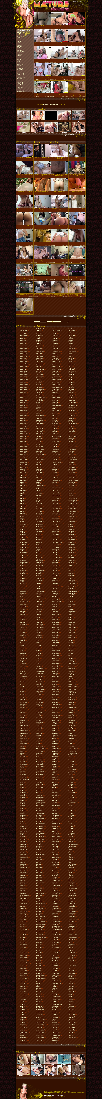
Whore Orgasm (71, 962)
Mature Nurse (55, 671)
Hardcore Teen (39, 913)
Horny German (39, 954)
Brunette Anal (23, 945)
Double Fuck (38, 568)
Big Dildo (22, 746)
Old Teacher (54, 900)
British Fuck (22, 931)
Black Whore (22, 836)
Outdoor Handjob (56, 927)
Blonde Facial (23, 859)
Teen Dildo (70, 777)
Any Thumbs (19, 58)
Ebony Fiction (20, 83)
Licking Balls (55, 580)
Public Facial (71, 345)
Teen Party (70, 808)
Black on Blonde (23, 839)
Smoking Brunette (72, 629)
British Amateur (23, 922)
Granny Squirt (39, 846)
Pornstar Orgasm (55, 1006)
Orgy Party (54, 914)
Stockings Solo (71, 699)
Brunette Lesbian (23, 973)
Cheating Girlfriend (40, 332)
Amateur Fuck (23, 382)
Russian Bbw (71, 464)
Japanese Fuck (55, 371)
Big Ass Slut (22, 715)
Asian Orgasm (23, 570)
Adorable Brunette (23, 332)
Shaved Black (71, 537)
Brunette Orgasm (23, 978)
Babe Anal (22, 603)
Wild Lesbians (71, 989)
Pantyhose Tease (55, 954)
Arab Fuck (22, 519)
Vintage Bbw (71, 909)
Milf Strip (54, 774)
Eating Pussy (38, 578)
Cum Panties (38, 475)
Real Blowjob (71, 377)
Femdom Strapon (39, 676)
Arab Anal (22, 516)
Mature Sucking (55, 707)
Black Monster (23, 810)
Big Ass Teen (22, 717)
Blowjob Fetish (23, 896)
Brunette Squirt (23, 988)
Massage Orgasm (56, 596)
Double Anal (38, 563)
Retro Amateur (71, 425)
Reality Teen (71, 392)
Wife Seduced (71, 975)
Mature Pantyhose (56, 679)
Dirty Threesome (39, 555)
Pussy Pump (71, 369)
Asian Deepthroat (23, 542)
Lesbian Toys (55, 572)
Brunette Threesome (24, 993)
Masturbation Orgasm (56, 601)
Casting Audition (23, 1029)
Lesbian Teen (55, 567)
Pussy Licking (71, 364)
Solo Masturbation (72, 647)
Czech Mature (39, 513)
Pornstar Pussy (55, 1009)
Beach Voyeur (23, 669)
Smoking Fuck (71, 632)
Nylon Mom (54, 877)
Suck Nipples (71, 714)
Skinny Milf (71, 594)
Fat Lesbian (38, 653)
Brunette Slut (22, 985)
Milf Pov (54, 763)
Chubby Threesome (40, 369)
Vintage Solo (71, 931)
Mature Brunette (55, 622)
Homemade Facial (40, 926)
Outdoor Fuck (55, 924)
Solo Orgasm (71, 650)
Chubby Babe (39, 348)
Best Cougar (22, 689)
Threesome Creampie (73, 844)
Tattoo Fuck (71, 741)
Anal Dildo (22, 482)
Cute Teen (38, 501)
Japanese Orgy (55, 395)
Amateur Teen (23, 431)
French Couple (39, 728)
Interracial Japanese (40, 1030)
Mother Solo (55, 844)
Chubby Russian (39, 363)
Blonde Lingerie (23, 872)
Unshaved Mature (72, 893)
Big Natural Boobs (24, 749)
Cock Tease (38, 405)
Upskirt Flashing (72, 895)
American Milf (23, 467)
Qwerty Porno (20, 46)
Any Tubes (19, 59)
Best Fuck (22, 691)
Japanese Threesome (56, 405)
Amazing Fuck (23, 448)
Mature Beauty (55, 611)
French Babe (38, 725)
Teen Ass (70, 758)
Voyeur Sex (70, 940)
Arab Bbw (22, 518)
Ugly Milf (70, 878)
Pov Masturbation (56, 1024)
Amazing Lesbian (23, 451)
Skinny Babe (71, 576)
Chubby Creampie (40, 351)
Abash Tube (19, 55)
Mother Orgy (55, 843)
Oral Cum (54, 905)
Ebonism (19, 79)
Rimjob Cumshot (72, 457)
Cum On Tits (38, 474)
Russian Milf (71, 483)
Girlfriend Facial (39, 798)
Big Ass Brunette (23, 702)
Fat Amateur (38, 638)
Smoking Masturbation (73, 634)
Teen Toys (70, 836)
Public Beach (71, 341)
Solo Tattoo (70, 653)
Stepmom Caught (72, 684)
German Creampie (40, 766)
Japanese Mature (55, 389)
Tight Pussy (71, 860)
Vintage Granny (71, 916)
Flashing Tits (38, 714)
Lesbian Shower (55, 549)
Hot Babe (38, 971)
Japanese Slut (55, 400)
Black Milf (22, 807)
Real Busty (70, 381)
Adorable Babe (23, 328)
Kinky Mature (55, 426)
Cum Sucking (39, 479)
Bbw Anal (22, 616)
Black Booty (22, 794)
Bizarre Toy (22, 784)
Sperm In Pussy (71, 666)
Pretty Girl (70, 333)
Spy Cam (70, 673)
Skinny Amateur (71, 572)
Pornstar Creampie (56, 999)
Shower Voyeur (71, 568)
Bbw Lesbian (22, 632)
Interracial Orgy (39, 1038)
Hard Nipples (39, 900)
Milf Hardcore (55, 751)
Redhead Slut (71, 418)
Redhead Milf (71, 413)
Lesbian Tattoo (55, 563)
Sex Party (70, 524)
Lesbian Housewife (56, 514)
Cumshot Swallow (40, 485)
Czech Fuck (38, 510)
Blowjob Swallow (23, 898)
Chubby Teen (39, 368)
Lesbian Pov (55, 541)
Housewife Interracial (40, 978)
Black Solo (22, 823)
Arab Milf (22, 523)
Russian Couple (71, 472)
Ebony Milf (38, 606)
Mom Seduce (55, 808)
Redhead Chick (71, 403)
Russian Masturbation (73, 480)
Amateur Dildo (23, 372)
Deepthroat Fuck (39, 526)
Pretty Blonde (71, 328)
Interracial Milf (39, 1033)
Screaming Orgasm (72, 506)
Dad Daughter (39, 523)
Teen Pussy (70, 813)
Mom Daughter (55, 798)
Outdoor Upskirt (55, 936)
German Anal (39, 753)
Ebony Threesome (40, 616)
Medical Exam (55, 723)
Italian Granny (55, 340)
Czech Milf (38, 514)
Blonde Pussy (22, 882)
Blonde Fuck (22, 862)
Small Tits (70, 621)
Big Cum (22, 735)
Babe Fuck (22, 607)
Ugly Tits (70, 880)
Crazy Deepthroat (39, 439)
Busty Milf (22, 1019)
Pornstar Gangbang (56, 1002)
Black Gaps (19, 75)
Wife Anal (70, 968)
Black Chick (22, 795)
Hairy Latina (38, 878)
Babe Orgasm (22, 609)
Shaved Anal (71, 529)
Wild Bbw (70, 983)
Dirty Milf (38, 549)
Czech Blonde (39, 506)
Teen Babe (70, 759)
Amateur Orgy (23, 405)
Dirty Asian (38, 537)
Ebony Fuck (38, 594)
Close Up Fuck (39, 395)
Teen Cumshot (71, 772)
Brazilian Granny (23, 916)
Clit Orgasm (38, 382)
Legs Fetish (54, 482)
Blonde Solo (22, 885)
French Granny (39, 732)
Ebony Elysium (20, 82)
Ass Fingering (23, 593)
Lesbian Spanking (56, 554)
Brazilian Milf (23, 919)
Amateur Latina (23, 392)
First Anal (38, 692)
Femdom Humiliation (40, 671)
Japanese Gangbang (56, 372)
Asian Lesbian (23, 559)
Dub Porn (19, 38)
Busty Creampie (23, 1011)
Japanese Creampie (56, 366)
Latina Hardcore (55, 459)
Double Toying (39, 572)
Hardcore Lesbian (39, 905)
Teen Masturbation (72, 802)
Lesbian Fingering (56, 508)
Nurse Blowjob (55, 862)
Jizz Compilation (55, 412)
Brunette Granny (23, 970)
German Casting (39, 763)
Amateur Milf (23, 397)
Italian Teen (54, 350)
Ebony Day (19, 81)
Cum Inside (38, 465)
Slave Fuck (70, 606)
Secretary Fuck (71, 510)
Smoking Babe (71, 622)
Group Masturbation (40, 854)
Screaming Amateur (72, 503)
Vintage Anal (71, 908)
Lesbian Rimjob (55, 545)
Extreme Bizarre (39, 624)
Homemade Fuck (39, 929)
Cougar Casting (39, 418)
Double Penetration (40, 570)
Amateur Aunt (23, 343)
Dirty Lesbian (39, 547)
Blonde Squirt (23, 887)
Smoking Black (71, 624)
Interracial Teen (55, 328)
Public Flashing (71, 348)
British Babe (22, 926)
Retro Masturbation (72, 436)
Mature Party (55, 681)
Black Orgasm (23, 812)
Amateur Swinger (23, 428)
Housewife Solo (39, 981)
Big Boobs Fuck (23, 720)
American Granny (23, 462)
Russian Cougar (71, 470)
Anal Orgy (22, 493)
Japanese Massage (56, 385)
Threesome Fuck (72, 846)
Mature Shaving (55, 694)
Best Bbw (22, 686)
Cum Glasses (39, 464)
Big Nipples (22, 751)
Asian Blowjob (23, 534)
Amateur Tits (22, 434)
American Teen (23, 472)
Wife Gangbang (71, 973)
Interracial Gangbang (40, 1029)
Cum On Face (39, 469)
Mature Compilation (56, 627)
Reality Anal (71, 390)
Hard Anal (38, 896)
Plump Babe (54, 976)
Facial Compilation (40, 629)
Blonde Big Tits (23, 846)
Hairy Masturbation (40, 882)
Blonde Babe (22, 843)
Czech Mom (38, 516)
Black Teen (22, 829)
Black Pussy (22, 818)
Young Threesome (72, 1037)
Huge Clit (38, 986)
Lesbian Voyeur (55, 573)
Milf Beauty (54, 730)
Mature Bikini (55, 617)
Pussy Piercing (71, 368)
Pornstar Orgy (55, 1007)
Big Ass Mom (23, 714)
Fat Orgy (38, 660)
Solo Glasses (71, 645)
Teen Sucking (71, 828)
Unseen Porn (19, 50)
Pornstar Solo (55, 1012)
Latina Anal (54, 446)
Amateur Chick (23, 358)
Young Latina (71, 1025)
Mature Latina (55, 661)
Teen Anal (70, 756)
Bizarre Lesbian (23, 777)
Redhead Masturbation (73, 412)
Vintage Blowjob (72, 911)
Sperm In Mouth (72, 665)
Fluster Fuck (19, 40)
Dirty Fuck (38, 544)
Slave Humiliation (72, 607)
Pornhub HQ (19, 42)
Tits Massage (71, 867)
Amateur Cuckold (23, 366)
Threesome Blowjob (72, 843)
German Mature (39, 777)
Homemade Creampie (40, 924)
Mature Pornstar (55, 683)
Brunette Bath (23, 949)
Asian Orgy (22, 572)
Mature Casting (55, 624)
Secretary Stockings (72, 511)
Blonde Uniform (23, 891)
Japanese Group (55, 374)
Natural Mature (55, 851)
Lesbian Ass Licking (56, 488)
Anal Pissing (22, 500)
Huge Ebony (38, 993)
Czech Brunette (39, 508)
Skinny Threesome (72, 603)
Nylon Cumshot (55, 869)
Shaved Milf (71, 552)
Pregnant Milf (55, 1040)
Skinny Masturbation (72, 591)
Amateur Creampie (24, 364)
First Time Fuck (39, 702)
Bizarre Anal (22, 772)
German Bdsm (39, 756)
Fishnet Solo (38, 709)
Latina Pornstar (55, 470)
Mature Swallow (55, 709)
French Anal (38, 723)
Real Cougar (71, 384)
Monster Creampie (56, 823)
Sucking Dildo (71, 725)
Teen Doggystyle (72, 779)
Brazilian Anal (23, 913)
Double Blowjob (39, 565)
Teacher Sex (71, 749)
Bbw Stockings (23, 653)
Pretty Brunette (71, 330)
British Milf (22, 937)
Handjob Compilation (40, 891)
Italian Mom (55, 346)
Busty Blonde (22, 1007)
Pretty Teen (70, 338)
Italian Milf (54, 345)
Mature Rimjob (55, 689)
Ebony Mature (39, 604)
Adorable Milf (23, 333)
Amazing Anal (23, 439)
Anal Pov (22, 501)
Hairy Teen (38, 890)
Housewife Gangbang (40, 976)
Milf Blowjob (55, 733)
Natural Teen (55, 854)
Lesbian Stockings (56, 559)
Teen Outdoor (71, 807)
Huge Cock (38, 988)
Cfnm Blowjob (23, 1033)
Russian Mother (71, 487)
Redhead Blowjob (72, 402)
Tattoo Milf (70, 745)
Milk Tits (54, 787)
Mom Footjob (55, 800)
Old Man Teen (55, 898)
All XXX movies (20, 33)
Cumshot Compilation (40, 483)
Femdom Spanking (40, 674)
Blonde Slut (22, 883)
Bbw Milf (22, 637)
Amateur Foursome (24, 381)
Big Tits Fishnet (23, 759)
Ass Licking (22, 598)
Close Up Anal (39, 387)
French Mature (39, 733)
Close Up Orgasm (39, 399)
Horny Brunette (39, 945)
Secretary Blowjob (72, 508)
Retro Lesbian (71, 434)
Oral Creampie (55, 903)
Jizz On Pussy (55, 413)
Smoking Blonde (72, 625)
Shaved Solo (71, 555)
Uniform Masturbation (73, 888)
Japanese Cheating (56, 363)
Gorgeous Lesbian (40, 820)
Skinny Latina (71, 588)
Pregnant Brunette (56, 1035)
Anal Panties (22, 495)
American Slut (23, 470)
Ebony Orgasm (39, 609)
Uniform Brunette (72, 885)
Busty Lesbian (23, 1017)
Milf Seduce (54, 766)
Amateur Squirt (23, 420)
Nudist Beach (55, 860)
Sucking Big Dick (72, 718)
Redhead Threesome (72, 423)
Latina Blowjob (55, 449)
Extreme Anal (39, 621)
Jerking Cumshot (55, 410)
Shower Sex (71, 565)
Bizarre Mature (23, 780)
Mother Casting (55, 834)
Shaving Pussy (71, 560)
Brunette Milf (22, 975)
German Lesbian (39, 776)
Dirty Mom (38, 550)
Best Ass (21, 684)
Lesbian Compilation (56, 496)
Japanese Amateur (56, 353)
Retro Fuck (70, 433)
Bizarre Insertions (23, 776)
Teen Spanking (71, 821)
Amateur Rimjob (23, 413)
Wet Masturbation (72, 944)
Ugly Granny (71, 875)
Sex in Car (70, 526)
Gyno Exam (38, 857)
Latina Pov (54, 472)
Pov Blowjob (55, 1017)
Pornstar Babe (55, 994)
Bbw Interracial (23, 629)
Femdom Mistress (40, 673)
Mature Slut (54, 697)
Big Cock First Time (24, 730)
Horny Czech (39, 950)
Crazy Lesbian (39, 443)
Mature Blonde (55, 619)
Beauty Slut (22, 681)
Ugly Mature (71, 877)
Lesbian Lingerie (55, 519)
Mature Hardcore (56, 655)
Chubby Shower (39, 364)
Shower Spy (71, 567)
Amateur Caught (23, 354)
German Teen (39, 785)
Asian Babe (22, 529)
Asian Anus (22, 527)
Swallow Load (71, 730)
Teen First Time (71, 787)
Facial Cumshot (39, 630)
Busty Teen (22, 1025)
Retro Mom (70, 441)
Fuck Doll (38, 743)
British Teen (22, 942)
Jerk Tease (54, 408)
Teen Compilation (72, 769)
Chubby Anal (39, 346)
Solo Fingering (71, 643)
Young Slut (70, 1032)
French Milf (38, 735)
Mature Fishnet (55, 642)
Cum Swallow (39, 480)
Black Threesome (23, 831)
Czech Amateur (39, 503)
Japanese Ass (55, 356)
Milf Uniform (55, 784)
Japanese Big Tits (56, 359)
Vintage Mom (71, 924)
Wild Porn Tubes (20, 51)
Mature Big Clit (55, 614)
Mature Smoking (55, 699)
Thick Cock (70, 841)
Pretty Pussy (71, 337)
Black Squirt (22, 825)
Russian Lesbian (72, 479)
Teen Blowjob (71, 764)
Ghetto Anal (38, 789)
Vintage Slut (71, 929)
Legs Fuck (54, 483)
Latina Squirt (55, 477)
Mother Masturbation (56, 839)
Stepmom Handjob (72, 689)
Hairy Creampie (39, 872)
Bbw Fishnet (22, 625)
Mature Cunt (55, 630)
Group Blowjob (39, 851)
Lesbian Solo (55, 552)
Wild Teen (70, 999)
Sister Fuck (70, 570)
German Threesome (40, 787)
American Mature (23, 465)
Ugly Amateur (71, 874)
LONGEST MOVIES (53, 104)
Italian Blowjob (55, 335)
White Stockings (72, 954)
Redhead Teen (71, 421)
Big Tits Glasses (23, 763)
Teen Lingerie (71, 800)
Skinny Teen (71, 601)
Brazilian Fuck (23, 914)
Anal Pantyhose (23, 496)
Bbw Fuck (22, 627)
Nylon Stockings (55, 878)
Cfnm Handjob (23, 1037)
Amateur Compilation (24, 359)
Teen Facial (70, 782)
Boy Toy (21, 909)
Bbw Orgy (22, 642)
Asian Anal (22, 526)
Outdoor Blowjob (56, 921)
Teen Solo (70, 820)
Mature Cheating (55, 625)
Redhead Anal (71, 397)
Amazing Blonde (23, 444)
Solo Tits (70, 655)
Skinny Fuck (71, 586)
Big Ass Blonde (23, 701)
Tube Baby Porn (20, 72)
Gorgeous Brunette (40, 818)
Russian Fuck (71, 474)
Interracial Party (39, 1040)
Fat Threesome (39, 665)
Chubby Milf (38, 359)
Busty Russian (23, 1024)
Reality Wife (71, 394)
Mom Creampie (55, 795)
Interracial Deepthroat (40, 1022)
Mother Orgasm (55, 841)
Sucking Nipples (72, 727)
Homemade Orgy (39, 934)
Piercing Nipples (55, 973)
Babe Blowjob (23, 604)
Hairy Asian (38, 862)
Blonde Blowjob (23, 849)
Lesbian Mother (55, 529)
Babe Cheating (23, 606)
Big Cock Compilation (24, 727)
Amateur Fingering (24, 379)
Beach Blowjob (23, 666)
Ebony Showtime (20, 87)
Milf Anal (54, 725)
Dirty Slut (38, 552)
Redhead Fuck (71, 408)
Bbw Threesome (23, 658)
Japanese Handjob (56, 376)
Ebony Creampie (39, 590)
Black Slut (22, 821)
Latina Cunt (54, 452)
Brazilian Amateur (23, 911)
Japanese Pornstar (56, 397)
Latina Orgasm (55, 467)
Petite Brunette (55, 967)
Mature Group (55, 652)
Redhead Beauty (72, 400)
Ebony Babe (38, 583)
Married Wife (55, 591)
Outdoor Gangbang (56, 926)
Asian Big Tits (23, 532)
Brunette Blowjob (23, 955)
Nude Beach (54, 859)
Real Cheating (71, 382)
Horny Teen (38, 968)
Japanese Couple (55, 364)
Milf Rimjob (55, 764)
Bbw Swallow (23, 655)
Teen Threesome (72, 833)
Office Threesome (56, 885)
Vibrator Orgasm (72, 905)
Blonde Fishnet (23, 860)
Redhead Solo (71, 420)
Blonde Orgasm (23, 877)
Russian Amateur (72, 461)
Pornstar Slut (55, 1011)
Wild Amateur (71, 980)
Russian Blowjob (72, 467)
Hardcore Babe (39, 901)
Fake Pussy (38, 632)
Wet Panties (71, 947)
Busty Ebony (22, 1012)
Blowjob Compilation (24, 895)
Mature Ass (54, 606)
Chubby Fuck (39, 353)
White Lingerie (71, 952)
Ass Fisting (22, 594)
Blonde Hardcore (23, 867)
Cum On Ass (38, 467)
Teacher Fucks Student (73, 748)
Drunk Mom (38, 576)
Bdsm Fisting (22, 661)
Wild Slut (70, 998)
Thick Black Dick (72, 839)
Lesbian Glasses (55, 511)
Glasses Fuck (39, 812)
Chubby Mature (39, 358)
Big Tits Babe (23, 756)
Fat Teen (38, 663)
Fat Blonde (38, 645)
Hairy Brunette (39, 869)
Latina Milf (54, 464)
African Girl (22, 337)
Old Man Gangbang (56, 896)
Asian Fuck (22, 550)
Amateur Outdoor (23, 407)
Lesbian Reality (55, 544)
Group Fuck (38, 852)
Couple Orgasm (39, 433)
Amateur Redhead (23, 410)
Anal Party (22, 498)
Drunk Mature (39, 573)
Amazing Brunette (23, 446)
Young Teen (71, 1035)
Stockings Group (72, 697)
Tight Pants (70, 859)
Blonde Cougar (23, 854)
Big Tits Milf (22, 766)
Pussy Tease (71, 374)
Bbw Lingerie (23, 634)
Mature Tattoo (55, 712)
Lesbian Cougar (55, 498)
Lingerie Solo (55, 583)
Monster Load (55, 826)
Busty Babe (22, 1004)
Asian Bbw (22, 531)
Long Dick (54, 588)
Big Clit (21, 722)
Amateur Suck (23, 425)
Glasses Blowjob (39, 808)
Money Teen (55, 816)
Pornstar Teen (55, 1014)
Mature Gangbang (56, 650)
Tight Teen (70, 862)
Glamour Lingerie (40, 805)
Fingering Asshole (40, 686)
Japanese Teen (55, 403)
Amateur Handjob (23, 387)
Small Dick (70, 617)
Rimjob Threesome (72, 459)
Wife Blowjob (71, 970)
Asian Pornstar (23, 573)
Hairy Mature (39, 883)
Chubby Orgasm (39, 361)
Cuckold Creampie (40, 454)
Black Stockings (23, 826)
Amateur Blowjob (23, 350)
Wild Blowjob (71, 986)
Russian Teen (71, 496)
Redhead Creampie (72, 405)
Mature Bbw (55, 609)
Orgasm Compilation (56, 911)
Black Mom (22, 808)
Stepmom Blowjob (72, 683)
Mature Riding (55, 687)
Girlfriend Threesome (40, 802)
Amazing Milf (23, 452)
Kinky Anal (54, 420)
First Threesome (39, 701)
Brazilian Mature (23, 918)
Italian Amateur (55, 332)
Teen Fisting (71, 789)
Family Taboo (39, 635)
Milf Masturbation (56, 754)
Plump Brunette (55, 981)
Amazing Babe (23, 443)
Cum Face (38, 462)
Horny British (39, 944)
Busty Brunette (23, 1009)
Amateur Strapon (23, 421)
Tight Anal (70, 849)
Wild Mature (71, 991)
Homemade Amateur (40, 921)
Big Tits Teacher (23, 767)
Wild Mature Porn (21, 32)
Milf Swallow (55, 777)
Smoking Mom (71, 637)
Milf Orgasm (55, 756)
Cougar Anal (38, 417)
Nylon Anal (54, 865)
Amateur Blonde (23, 348)
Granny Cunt (38, 829)
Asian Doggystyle (23, 544)
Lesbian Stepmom (56, 557)
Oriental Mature (55, 916)
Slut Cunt (70, 614)
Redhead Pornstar (72, 417)
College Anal (39, 407)
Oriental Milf (55, 918)
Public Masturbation (72, 351)
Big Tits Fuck (22, 761)
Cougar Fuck (38, 421)
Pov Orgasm (54, 1027)
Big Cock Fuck (23, 732)
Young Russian (71, 1030)
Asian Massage (23, 560)
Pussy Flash (71, 359)
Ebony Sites (19, 88)
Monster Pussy (55, 828)
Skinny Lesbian (71, 590)
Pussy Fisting (71, 358)
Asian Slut (22, 580)
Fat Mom (38, 658)
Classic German (39, 374)
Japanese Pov (55, 399)
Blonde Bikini (23, 847)
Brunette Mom (23, 976)
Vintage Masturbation (73, 919)
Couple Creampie (39, 428)
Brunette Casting (23, 957)
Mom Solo (54, 812)
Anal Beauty (22, 474)
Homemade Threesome (41, 937)
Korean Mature (55, 443)
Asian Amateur (23, 524)
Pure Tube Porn (20, 65)
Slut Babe (70, 612)
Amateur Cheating (23, 356)
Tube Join (19, 35)
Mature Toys (55, 717)
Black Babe (22, 789)
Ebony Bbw (38, 585)
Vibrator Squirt (71, 906)
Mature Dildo (55, 632)
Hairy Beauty (39, 865)
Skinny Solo (71, 599)
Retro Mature (71, 438)
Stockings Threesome (73, 701)
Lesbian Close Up (56, 495)
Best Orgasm (22, 694)
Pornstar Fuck (55, 1001)
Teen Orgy (70, 805)
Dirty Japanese (39, 545)
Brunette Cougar (23, 960)
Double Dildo (39, 567)
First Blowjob (39, 694)
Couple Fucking (39, 430)
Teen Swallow (71, 829)
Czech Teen (38, 519)
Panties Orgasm (55, 942)
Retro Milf (70, 439)
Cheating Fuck (39, 330)
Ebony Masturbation (40, 603)
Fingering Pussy (39, 691)
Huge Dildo (38, 991)
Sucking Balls (71, 715)
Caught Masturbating (24, 1032)
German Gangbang (40, 771)
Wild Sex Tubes (20, 52)
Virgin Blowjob (71, 936)
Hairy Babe (38, 864)
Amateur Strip (23, 423)
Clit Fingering (39, 381)
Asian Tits (22, 588)
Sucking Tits (71, 728)
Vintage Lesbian (71, 918)
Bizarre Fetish (23, 774)
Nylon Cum (54, 867)
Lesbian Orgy (55, 532)
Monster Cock (55, 820)
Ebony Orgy (38, 611)
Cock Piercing (39, 403)
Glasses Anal (38, 807)
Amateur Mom (23, 399)
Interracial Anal (39, 1012)
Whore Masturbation (72, 958)
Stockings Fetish (72, 694)
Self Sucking (71, 519)
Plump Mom (55, 988)
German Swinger (39, 784)
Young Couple (71, 1019)
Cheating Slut (39, 341)
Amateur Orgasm (23, 403)
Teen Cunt (70, 774)
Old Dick (54, 888)
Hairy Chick (38, 870)
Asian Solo (22, 581)
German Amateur (39, 751)
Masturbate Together (56, 599)
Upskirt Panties (71, 898)
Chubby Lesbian (39, 356)
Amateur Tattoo (23, 430)
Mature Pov (54, 684)
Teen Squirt (70, 823)
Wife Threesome (72, 978)
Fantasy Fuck (39, 637)
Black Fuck (22, 800)
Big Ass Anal (22, 696)
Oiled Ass (54, 887)
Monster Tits (55, 829)
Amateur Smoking (23, 417)
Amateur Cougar (23, 361)
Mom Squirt (54, 813)
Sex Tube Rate (20, 68)
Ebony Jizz (38, 599)
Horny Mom (38, 962)
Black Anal (22, 785)
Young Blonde (71, 1012)
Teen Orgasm (71, 803)
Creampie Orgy (39, 451)
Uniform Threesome (72, 891)
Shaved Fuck (71, 545)
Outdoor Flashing (56, 922)
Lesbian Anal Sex (56, 487)
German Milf (39, 779)
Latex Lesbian (55, 444)
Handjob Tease (39, 895)
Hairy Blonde (39, 867)
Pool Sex (54, 991)
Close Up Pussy (39, 400)
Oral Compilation (56, 901)
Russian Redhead (72, 492)
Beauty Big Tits (23, 673)
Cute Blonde (38, 492)
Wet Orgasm (71, 945)
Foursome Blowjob (40, 718)
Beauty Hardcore (23, 676)
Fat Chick (38, 648)
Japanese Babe (55, 358)
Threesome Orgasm (72, 847)
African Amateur (23, 335)
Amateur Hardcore (24, 389)
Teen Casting (71, 766)
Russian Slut (71, 493)
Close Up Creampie (40, 390)
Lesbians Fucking (56, 576)
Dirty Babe (38, 539)
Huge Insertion (39, 996)
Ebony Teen (38, 614)
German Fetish (39, 767)
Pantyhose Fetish (55, 945)
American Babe (23, 457)
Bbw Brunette (23, 619)
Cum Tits (38, 482)
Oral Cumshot (55, 906)
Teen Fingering (71, 785)
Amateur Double (23, 376)
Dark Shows (19, 78)
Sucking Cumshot (72, 723)
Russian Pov (71, 490)
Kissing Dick (55, 433)
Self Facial (70, 518)
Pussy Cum (70, 356)
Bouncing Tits (23, 908)
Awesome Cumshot (24, 601)
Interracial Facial (39, 1025)
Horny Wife (38, 970)
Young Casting (71, 1016)
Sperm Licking (71, 668)
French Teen (38, 740)
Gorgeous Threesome (40, 823)
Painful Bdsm (55, 937)
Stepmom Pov (71, 691)
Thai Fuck (70, 838)
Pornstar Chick (55, 998)
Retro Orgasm (71, 443)
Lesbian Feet (55, 505)
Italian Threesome (56, 351)
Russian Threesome (72, 498)
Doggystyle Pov (39, 562)
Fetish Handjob (39, 681)
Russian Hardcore (72, 477)
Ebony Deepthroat (40, 591)
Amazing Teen (23, 456)
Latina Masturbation (56, 462)
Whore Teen (71, 963)
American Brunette (24, 461)
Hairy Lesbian (39, 880)
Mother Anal (55, 831)
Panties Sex (54, 944)
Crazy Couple (39, 438)
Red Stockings (71, 395)
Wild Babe (70, 981)
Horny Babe (38, 939)
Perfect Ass (54, 962)
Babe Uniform (23, 612)
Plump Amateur (55, 975)
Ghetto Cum (38, 790)
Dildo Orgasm (39, 531)
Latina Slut (54, 474)
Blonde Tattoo (23, 888)
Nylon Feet (54, 870)
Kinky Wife (54, 431)
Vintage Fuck (71, 914)
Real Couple (71, 385)
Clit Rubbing (38, 384)
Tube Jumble (19, 47)
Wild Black (70, 985)
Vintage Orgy (71, 927)
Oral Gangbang (55, 908)
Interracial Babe (39, 1014)
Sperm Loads (71, 669)
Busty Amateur (23, 999)
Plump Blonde (55, 978)
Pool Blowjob (55, 989)
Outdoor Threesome (56, 934)
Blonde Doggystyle (24, 857)
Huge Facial (38, 994)
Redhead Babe (71, 399)
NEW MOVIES (46, 104)
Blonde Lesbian (23, 870)
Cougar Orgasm (39, 423)
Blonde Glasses (23, 864)
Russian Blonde (71, 465)
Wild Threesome (72, 1001)
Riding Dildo (71, 452)
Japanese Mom (55, 392)
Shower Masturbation (73, 563)
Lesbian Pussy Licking (57, 542)
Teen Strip (70, 826)
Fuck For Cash (39, 745)
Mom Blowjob (55, 790)
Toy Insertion (71, 869)
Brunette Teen (23, 991)
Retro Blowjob (71, 430)
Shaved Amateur (72, 527)
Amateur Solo (23, 418)
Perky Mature (55, 963)
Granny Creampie (39, 828)
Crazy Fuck (38, 441)
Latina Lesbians (55, 461)
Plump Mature (55, 985)
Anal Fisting (22, 485)
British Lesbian (23, 934)
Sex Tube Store (20, 69)
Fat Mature (38, 655)
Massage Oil (55, 594)
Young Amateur (71, 1002)
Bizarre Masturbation (24, 779)
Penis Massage (55, 960)
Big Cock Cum (23, 728)
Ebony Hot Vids (20, 84)
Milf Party (54, 759)
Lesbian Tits (54, 570)
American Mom (23, 469)
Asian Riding (22, 578)
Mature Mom (55, 669)
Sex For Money (71, 521)
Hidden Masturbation (40, 916)
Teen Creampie (71, 771)
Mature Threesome (56, 715)
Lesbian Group (55, 513)
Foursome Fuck (39, 720)
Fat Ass (37, 642)
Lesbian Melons (55, 524)
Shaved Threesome (72, 559)
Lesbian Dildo (55, 500)
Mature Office (55, 674)
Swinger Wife (71, 740)
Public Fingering (72, 346)
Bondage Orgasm (23, 903)
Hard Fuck (38, 898)
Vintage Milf (71, 922)
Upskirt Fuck (71, 896)
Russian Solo (71, 495)
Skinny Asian (71, 575)
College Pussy (39, 410)
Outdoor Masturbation (57, 929)
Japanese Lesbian (56, 384)
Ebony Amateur (39, 580)
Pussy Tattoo (71, 372)
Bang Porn (19, 37)
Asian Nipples (23, 568)
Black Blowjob (23, 792)
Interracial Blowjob (40, 1016)
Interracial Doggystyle (40, 1024)
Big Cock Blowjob (24, 725)
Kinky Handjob (55, 423)
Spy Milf (70, 676)
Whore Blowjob (71, 955)
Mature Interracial (56, 656)
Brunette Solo (23, 986)
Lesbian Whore (55, 575)
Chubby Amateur (39, 345)
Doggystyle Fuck (39, 560)
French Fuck (38, 730)
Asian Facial (22, 545)
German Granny (39, 772)
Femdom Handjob (40, 669)
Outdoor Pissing (55, 932)
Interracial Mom (39, 1035)
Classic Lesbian (39, 377)
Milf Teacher (55, 779)
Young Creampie (72, 1020)
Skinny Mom (71, 596)
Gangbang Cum (39, 749)
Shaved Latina (71, 547)
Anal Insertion (23, 490)
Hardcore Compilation (40, 903)
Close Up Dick (39, 394)
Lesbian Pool (55, 537)
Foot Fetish (38, 715)
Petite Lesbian (55, 968)
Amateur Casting (23, 353)
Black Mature (22, 805)
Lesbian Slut (55, 550)
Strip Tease (70, 705)
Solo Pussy (70, 652)
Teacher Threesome (72, 753)
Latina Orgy (54, 469)
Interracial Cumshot (40, 1020)
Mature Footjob (55, 645)
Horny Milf (38, 960)
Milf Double (55, 741)
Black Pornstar (23, 815)
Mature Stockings (56, 704)
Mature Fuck (55, 648)
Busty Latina (22, 1016)
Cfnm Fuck (22, 1035)
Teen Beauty (71, 761)
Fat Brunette (38, 647)
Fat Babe (38, 643)
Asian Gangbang (23, 552)
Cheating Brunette (23, 1042)
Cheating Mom (39, 340)
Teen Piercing (71, 810)
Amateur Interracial (24, 390)
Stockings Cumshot (72, 692)
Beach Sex (22, 668)
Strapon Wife (71, 704)
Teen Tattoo (71, 831)
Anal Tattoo (22, 508)
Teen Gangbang (71, 792)
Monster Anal (55, 818)
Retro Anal (70, 426)
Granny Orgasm (39, 841)
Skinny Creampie (72, 585)
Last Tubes (19, 41)
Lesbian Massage (56, 521)
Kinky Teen (54, 428)
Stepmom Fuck (71, 687)
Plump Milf (54, 986)
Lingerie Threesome (56, 586)
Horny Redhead (39, 967)
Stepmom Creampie (72, 686)
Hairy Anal (38, 860)
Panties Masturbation (56, 940)
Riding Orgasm (71, 456)
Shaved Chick (71, 542)
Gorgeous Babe (39, 815)
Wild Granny (71, 988)
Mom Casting (55, 792)
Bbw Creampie (23, 622)
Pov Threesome (55, 1032)
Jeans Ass (54, 407)
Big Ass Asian (23, 697)
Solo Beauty (71, 638)
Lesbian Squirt (55, 555)
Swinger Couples (72, 735)
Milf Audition (55, 727)
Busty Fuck (22, 1014)
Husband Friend (39, 1007)
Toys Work (70, 872)
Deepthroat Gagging (40, 527)
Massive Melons (55, 598)
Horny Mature (39, 958)
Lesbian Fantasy (55, 503)
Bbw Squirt (22, 652)
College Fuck (39, 408)
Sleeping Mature (72, 611)
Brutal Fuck (22, 998)
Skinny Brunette (71, 583)
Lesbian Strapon (55, 560)
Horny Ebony (39, 952)
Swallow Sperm (71, 732)
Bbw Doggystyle (23, 624)
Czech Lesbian (39, 511)
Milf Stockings (55, 772)
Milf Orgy (54, 758)
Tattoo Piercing (71, 746)
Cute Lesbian (39, 498)
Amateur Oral (23, 402)
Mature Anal (55, 604)
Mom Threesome (56, 815)
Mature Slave (55, 696)
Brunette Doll (22, 965)
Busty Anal (22, 1001)
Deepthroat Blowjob (40, 524)
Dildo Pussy (38, 532)
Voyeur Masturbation (72, 937)
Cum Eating (38, 461)
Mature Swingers (56, 710)
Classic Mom (39, 379)
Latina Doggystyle (56, 454)
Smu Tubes (19, 70)
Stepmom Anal (71, 681)
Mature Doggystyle (56, 634)
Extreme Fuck (39, 625)
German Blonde (39, 758)
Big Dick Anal (23, 736)
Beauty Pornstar (23, 679)
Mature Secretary (56, 691)
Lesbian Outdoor (55, 534)
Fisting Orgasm (39, 712)
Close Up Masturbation (41, 397)
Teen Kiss (70, 798)
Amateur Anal (23, 340)
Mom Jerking (55, 803)
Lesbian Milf (55, 526)
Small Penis (71, 619)
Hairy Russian (39, 888)
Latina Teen (54, 479)
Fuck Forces (19, 43)
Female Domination (40, 668)
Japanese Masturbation (57, 387)
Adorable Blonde (23, 330)
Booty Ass (22, 905)
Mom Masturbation (56, 805)
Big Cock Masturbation (25, 733)
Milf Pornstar (55, 761)
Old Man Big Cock (56, 891)
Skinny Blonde (71, 580)
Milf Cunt (54, 738)
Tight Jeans (70, 857)
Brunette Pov (22, 981)
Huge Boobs (38, 985)
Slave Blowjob (71, 604)
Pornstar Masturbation (57, 1004)
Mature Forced (55, 647)
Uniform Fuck (71, 887)
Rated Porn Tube (20, 66)
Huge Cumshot (39, 989)
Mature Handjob (55, 653)
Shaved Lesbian (71, 549)
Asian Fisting (22, 549)
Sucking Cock (71, 722)
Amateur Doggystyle (24, 374)
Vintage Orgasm (71, 926)
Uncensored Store (20, 49)
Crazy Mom (38, 444)
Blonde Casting (23, 851)
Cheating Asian (23, 1038)
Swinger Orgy (71, 736)
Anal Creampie (23, 480)
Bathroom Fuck (23, 614)
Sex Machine (71, 523)
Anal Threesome (23, 510)
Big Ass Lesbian (23, 710)
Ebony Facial (39, 593)
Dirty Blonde (39, 541)
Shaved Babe (71, 532)
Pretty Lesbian (71, 335)
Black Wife (22, 838)
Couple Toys (38, 436)
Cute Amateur (39, 488)
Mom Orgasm (55, 807)
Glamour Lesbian (39, 803)
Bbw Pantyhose (23, 643)
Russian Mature (71, 482)
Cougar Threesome (40, 426)
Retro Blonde (71, 428)
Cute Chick (38, 495)
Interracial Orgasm (40, 1037)
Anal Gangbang (23, 488)
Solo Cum (70, 640)
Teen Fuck (70, 790)
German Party (39, 782)
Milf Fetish (54, 745)
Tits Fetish (70, 865)
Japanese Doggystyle (56, 369)
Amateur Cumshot (23, 368)
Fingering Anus (39, 684)
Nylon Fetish (55, 872)
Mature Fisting (55, 643)
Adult (18, 56)
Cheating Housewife (40, 333)
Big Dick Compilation (24, 740)
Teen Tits (70, 834)
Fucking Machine (39, 746)
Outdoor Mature (55, 931)
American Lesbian (23, 464)
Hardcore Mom (39, 906)
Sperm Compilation (72, 663)
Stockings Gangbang (72, 696)
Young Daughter (72, 1022)
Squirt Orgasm (71, 678)
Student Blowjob (72, 707)
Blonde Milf (22, 874)
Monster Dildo (55, 825)
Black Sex (22, 820)
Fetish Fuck (38, 679)
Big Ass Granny (23, 709)
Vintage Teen (71, 932)
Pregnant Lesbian (56, 1038)
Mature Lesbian (55, 663)
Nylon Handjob (55, 874)
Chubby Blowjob (39, 350)
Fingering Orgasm (40, 689)
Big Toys (21, 769)
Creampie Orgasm (40, 449)
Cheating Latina (39, 337)
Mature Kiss (54, 658)
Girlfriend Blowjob (40, 797)
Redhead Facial (71, 407)
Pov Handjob (55, 1022)
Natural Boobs (55, 847)
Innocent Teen (39, 1011)
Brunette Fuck (23, 968)
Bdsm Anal (22, 660)
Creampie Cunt (39, 448)
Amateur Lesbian (23, 394)
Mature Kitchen (55, 660)
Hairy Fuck (38, 874)
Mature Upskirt (55, 720)
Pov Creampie (55, 1020)
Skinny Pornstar (71, 598)
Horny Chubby (39, 947)
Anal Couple (22, 479)
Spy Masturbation (72, 674)
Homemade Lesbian (40, 931)
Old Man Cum (55, 895)
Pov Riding (54, 1029)
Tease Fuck (70, 754)
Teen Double (71, 780)
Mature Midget (55, 668)
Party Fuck (54, 955)
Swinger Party (71, 738)
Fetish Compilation (40, 678)
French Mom (38, 736)
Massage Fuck (55, 593)
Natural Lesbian (55, 849)
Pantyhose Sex (55, 950)
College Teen (39, 413)
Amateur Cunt (23, 369)
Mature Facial (55, 637)
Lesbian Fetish (55, 506)
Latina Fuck (54, 456)
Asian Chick (22, 536)
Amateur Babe (23, 345)
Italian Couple (55, 338)
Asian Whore (22, 590)
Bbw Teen (22, 656)
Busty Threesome (23, 1027)
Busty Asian (22, 1002)
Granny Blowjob (39, 826)
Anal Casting (22, 475)
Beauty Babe (22, 671)
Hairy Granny (39, 875)
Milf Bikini (54, 732)
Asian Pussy (22, 576)
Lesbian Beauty (55, 492)
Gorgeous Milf (39, 821)
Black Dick (22, 798)
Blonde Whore (23, 893)
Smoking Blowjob (72, 627)
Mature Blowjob (55, 621)
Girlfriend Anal (39, 795)
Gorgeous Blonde (39, 816)
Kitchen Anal (55, 434)
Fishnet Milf (38, 707)
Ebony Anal (38, 581)
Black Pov (22, 816)
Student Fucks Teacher (73, 710)
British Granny (23, 932)
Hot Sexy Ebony (20, 89)
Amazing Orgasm (23, 454)
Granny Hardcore (39, 834)
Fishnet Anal (38, 704)
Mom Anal (54, 789)
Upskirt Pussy (71, 900)
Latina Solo (54, 475)
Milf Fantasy (55, 743)
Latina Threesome (56, 480)
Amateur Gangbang (24, 384)
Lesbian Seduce (55, 547)
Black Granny (23, 802)
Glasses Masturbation (40, 813)
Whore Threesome (72, 965)
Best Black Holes (20, 74)
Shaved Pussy (71, 554)
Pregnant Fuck (55, 1037)
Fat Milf (37, 656)
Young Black (71, 1011)
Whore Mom (71, 960)
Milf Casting (55, 735)
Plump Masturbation (56, 983)
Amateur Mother (23, 400)
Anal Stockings (23, 505)
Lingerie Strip (55, 585)
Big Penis (22, 753)
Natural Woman (55, 857)
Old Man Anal (55, 890)
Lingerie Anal (55, 581)
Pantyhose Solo (55, 952)
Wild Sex (70, 996)
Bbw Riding (22, 648)
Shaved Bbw (71, 534)
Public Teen (71, 354)
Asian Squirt (22, 583)
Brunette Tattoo (23, 989)
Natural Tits (54, 856)
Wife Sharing (71, 976)
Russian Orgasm (71, 488)
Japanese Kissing (56, 382)
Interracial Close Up (40, 1017)
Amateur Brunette (23, 351)
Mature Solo (55, 701)
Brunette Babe (23, 947)
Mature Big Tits (55, 616)
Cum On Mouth (39, 470)
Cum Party (38, 477)
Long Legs (54, 590)
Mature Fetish (55, 640)
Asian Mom (22, 567)
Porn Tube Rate (20, 64)
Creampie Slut (39, 452)
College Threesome (40, 415)
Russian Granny (71, 475)
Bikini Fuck (22, 771)
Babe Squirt (22, 611)
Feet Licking (38, 666)
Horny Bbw (38, 940)
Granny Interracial (40, 836)
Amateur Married (23, 395)
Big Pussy (22, 754)
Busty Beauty (22, 1006)
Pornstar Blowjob (56, 996)
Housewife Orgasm (40, 980)
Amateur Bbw (23, 346)
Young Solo (71, 1033)
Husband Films (39, 1006)
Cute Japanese (39, 496)
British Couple (23, 927)
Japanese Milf (55, 390)
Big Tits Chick (23, 758)
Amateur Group (23, 385)
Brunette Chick (23, 958)
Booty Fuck (22, 906)
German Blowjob (39, 759)
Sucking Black (71, 720)
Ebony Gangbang (39, 596)
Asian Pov (22, 575)
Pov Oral (54, 1025)
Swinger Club (71, 733)
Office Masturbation (56, 880)
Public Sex (70, 353)
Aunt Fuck (22, 599)
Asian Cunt (22, 541)
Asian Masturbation (24, 562)
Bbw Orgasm (22, 640)
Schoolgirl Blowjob (72, 500)
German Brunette (39, 761)
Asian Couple (22, 537)
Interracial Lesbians (40, 1032)
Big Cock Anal (23, 723)
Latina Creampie (55, 451)
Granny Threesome (40, 847)
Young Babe (71, 1007)
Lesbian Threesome (56, 568)
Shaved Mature (71, 550)
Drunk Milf (38, 575)
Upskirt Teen (71, 901)
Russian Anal (71, 462)
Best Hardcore (23, 692)
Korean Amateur (55, 441)
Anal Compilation (23, 477)
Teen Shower (71, 816)
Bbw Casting (22, 621)
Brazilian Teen (23, 921)
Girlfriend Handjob (40, 800)
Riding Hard (71, 454)
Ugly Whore (71, 882)
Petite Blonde (55, 965)
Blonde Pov (22, 880)
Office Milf (54, 882)
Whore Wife (71, 967)
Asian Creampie (23, 539)
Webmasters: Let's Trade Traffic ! (54, 1095)
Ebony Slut (38, 612)
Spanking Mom (71, 661)
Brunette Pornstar (23, 980)
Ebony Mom (38, 607)
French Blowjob (39, 727)
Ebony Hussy (20, 86)
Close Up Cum (39, 392)
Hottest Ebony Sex (21, 91)
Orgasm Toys (55, 913)
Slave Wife (70, 609)
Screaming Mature (72, 505)
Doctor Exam (39, 557)
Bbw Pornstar (22, 645)
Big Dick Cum (23, 741)
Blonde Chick (23, 852)
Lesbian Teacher (55, 565)
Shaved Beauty (71, 536)
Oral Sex (54, 909)
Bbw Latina (22, 630)
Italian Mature (55, 343)
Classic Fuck (38, 372)
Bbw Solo (22, 650)
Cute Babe (38, 490)
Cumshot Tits (39, 487)
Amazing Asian (23, 441)
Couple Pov (38, 434)
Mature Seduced (55, 692)
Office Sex (54, 883)
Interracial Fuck (39, 1027)
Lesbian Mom (55, 527)
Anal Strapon (22, 506)
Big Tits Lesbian (23, 764)
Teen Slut (70, 818)
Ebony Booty (39, 588)
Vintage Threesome (72, 934)
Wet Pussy (70, 949)
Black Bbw (22, 790)
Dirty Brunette (39, 542)
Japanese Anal (55, 354)
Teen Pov (70, 812)
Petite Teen (54, 970)
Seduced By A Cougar (73, 514)
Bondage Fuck (23, 900)
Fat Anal (38, 640)
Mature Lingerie (55, 665)
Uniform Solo (71, 890)
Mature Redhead (55, 686)
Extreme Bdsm (39, 622)
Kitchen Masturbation (56, 436)
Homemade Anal (39, 922)
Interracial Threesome (57, 330)
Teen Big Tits (71, 763)
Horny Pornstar (39, 965)
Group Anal (38, 849)
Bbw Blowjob (23, 617)
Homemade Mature (40, 932)
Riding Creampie (72, 449)
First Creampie (39, 696)
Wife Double (71, 971)
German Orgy (39, 780)
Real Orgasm (71, 387)
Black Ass (22, 787)
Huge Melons (39, 998)
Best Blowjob (22, 687)
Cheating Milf (39, 338)
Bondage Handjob (23, 901)
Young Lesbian (71, 1027)
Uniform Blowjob (72, 883)
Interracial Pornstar (40, 1042)
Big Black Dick (23, 718)
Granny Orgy (39, 843)
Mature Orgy (55, 678)
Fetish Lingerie (39, 683)
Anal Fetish (22, 483)
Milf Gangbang (55, 748)
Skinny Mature (71, 593)
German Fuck (39, 769)
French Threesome (40, 741)
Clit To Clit (38, 385)
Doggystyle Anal (39, 559)
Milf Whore (54, 785)
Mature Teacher (55, 714)
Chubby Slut (38, 366)
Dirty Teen (38, 554)
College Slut (38, 412)
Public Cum (71, 343)
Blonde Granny (23, 865)
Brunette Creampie (24, 962)
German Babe (39, 754)
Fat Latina (38, 652)
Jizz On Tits (54, 415)
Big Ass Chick (23, 704)
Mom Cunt (54, 797)
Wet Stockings (71, 950)
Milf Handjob (55, 749)
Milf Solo (54, 767)
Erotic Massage (39, 617)
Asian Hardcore (23, 555)
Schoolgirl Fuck (71, 501)
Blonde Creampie (23, 856)
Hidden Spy (38, 919)
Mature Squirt (55, 702)
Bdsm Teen (22, 665)
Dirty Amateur (39, 536)
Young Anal (71, 1004)
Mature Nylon (55, 673)
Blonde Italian (23, 869)
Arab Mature (22, 521)
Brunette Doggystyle (24, 963)
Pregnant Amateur (56, 1033)
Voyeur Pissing (71, 939)
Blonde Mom (22, 875)
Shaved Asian (71, 531)
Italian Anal (54, 333)
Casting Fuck (22, 1030)
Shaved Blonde (71, 539)
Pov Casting (54, 1019)
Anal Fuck (22, 487)
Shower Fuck (71, 562)
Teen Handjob (71, 797)
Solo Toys (70, 656)
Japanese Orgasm (56, 394)
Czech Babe (38, 505)
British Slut (22, 940)
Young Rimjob (71, 1029)
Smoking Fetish (71, 630)
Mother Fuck (55, 838)
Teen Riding (71, 815)
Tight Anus (70, 851)
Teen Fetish (70, 784)
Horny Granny (39, 955)
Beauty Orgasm (23, 678)
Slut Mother (71, 616)
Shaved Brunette (72, 541)
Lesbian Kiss (55, 516)
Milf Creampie (55, 736)
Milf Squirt (54, 771)
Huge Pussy (38, 1001)
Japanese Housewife (56, 379)
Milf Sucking (55, 776)
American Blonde (23, 459)
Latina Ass (54, 448)
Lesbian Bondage (56, 493)
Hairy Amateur (39, 859)
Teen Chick (70, 767)
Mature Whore (55, 722)
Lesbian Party (55, 536)
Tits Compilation (72, 864)
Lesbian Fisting (55, 510)
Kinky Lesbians (55, 425)
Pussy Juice (70, 363)
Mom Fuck (54, 802)
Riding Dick (71, 451)
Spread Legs (71, 671)
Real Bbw (70, 376)
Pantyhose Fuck (55, 947)
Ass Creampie (23, 591)
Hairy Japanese (39, 877)
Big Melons (22, 748)
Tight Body (70, 854)
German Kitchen (39, 774)
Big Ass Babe (22, 699)
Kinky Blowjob (55, 421)
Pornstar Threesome (56, 1016)
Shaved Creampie (72, 544)
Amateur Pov (22, 408)
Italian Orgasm (55, 348)
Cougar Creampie (39, 420)
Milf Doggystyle (55, 740)
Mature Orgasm (55, 676)
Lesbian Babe (55, 490)
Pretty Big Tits (55, 1042)
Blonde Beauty (23, 844)
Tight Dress (70, 856)
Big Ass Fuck (22, 707)
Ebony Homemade (40, 598)
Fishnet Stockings (39, 710)
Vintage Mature (71, 921)
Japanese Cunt (55, 368)
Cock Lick (38, 402)
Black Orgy (22, 813)
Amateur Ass (22, 341)
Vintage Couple (71, 913)
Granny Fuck (39, 831)
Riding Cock (71, 448)
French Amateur (39, 722)
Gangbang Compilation (41, 748)
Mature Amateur (55, 603)
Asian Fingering (23, 547)
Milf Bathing (55, 728)
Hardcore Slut (39, 911)
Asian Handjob (23, 554)
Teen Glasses (71, 794)
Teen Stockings (71, 825)
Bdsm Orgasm (23, 663)
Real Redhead (71, 389)
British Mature (23, 936)
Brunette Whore (23, 994)
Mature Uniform (55, 718)
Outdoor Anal (55, 919)
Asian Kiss (22, 557)
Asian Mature (22, 563)
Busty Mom (22, 1020)
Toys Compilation (72, 870)
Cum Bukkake (39, 457)
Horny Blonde (39, 942)
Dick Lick (38, 529)
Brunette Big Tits (23, 952)
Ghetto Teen (38, 792)
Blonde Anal (22, 841)
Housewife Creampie (40, 975)
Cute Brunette (39, 493)
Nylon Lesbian (55, 875)
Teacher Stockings (72, 751)
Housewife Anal (39, 973)
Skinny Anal (71, 573)
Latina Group (55, 457)
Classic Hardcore (39, 376)
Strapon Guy (71, 702)
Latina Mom (55, 465)
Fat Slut (37, 661)
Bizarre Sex (22, 782)
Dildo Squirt (38, 534)
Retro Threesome (72, 446)
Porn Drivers (19, 45)
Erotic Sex (38, 619)
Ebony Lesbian (39, 601)
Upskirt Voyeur (71, 903)
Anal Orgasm (22, 492)
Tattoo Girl (70, 743)
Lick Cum (54, 578)
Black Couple (22, 797)
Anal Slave (22, 503)
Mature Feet (54, 638)
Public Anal (70, 340)
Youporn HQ (19, 54)
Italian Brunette (55, 337)
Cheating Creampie (40, 328)
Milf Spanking (55, 769)
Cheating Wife (39, 343)
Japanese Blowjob (56, 361)
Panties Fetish (55, 939)
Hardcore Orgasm (39, 908)
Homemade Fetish (40, 927)
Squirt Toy (70, 679)
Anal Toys (22, 511)
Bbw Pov (22, 647)
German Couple (39, 764)
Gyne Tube (19, 61)
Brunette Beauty (23, 950)
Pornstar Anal (55, 993)
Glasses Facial (39, 810)
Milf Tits (54, 782)
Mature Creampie (56, 629)
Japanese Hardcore (56, 377)
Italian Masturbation (56, 341)
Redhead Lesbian (72, 410)
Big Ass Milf (22, 712)
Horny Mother (39, 963)
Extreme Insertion (40, 627)
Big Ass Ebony (23, 705)
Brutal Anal (22, 996)
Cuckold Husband (40, 456)
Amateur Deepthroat (24, 371)
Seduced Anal (71, 513)
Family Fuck (38, 634)
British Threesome (23, 944)
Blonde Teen (22, 890)
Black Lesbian (23, 803)
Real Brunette (71, 379)
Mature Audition (55, 607)
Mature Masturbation (56, 666)
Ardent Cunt (19, 36)
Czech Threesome (40, 521)
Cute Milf (38, 500)
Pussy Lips (70, 366)
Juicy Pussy (54, 418)
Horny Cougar (39, 949)
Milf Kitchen (55, 753)
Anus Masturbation (24, 514)
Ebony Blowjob (39, 586)
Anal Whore (22, 513)
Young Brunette (71, 1014)
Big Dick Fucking (23, 743)
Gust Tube (19, 60)
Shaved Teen (71, 557)
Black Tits (22, 833)
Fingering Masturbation (41, 687)
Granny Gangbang (40, 833)
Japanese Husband (56, 381)
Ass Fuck (22, 596)
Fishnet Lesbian (39, 705)
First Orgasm (38, 699)
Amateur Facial (23, 377)
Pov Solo (54, 1030)
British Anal (22, 924)
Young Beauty (71, 1009)
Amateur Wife (23, 438)
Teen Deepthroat (72, 776)
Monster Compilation (56, 821)
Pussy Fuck (70, 361)
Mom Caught (55, 794)
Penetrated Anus (55, 958)
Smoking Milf (71, 635)
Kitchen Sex (54, 439)
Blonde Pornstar (23, 878)
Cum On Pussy (39, 472)
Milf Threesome (55, 780)
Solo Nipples (71, 648)
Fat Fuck (38, 650)
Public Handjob (71, 350)
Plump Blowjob (55, 980)
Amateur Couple (23, 363)
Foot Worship (39, 717)
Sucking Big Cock (72, 717)
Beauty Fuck (22, 674)
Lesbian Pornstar (55, 539)
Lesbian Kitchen (55, 518)
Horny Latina (39, 957)
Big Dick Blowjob (23, 738)
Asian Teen (22, 586)
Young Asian (71, 1006)
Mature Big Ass (55, 612)
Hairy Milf (38, 885)
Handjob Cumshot (40, 893)
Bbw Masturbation (24, 635)
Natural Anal (55, 846)
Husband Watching (40, 1009)
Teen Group (71, 795)
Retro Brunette (71, 431)
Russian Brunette (72, 469)
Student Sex (71, 712)
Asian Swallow (23, 585)
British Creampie (23, 929)
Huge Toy (38, 1004)
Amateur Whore (23, 436)
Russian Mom (71, 485)
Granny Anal (38, 825)
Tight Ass (70, 852)
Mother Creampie (56, 836)
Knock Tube (19, 63)
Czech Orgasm (39, 518)
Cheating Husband (40, 335)
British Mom (22, 939)
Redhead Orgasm (72, 415)
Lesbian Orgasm (55, 531)
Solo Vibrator (71, 658)
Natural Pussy (55, 852)
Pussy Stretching (72, 371)
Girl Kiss (38, 794)
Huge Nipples (39, 999)
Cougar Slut (38, 425)
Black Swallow (23, 828)
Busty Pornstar (23, 1022)
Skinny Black (71, 578)
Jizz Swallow (55, 417)
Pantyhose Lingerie (56, 949)
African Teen (22, 338)
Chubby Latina (39, 354)
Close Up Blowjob (40, 389)
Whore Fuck (71, 957)
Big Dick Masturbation (24, 745)
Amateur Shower (23, 415)
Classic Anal (38, 371)
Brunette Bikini (23, 954)
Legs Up (54, 485)
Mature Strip (55, 705)
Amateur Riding (23, 412)
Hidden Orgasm (39, 918)
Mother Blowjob (55, 833)
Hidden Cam (38, 914)
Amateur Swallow (23, 426)
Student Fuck (71, 709)
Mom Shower (55, 810)
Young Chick (71, 1017)
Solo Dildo (70, 642)
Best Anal (22, 683)
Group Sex (38, 856)
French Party (38, 738)
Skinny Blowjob (71, 581)
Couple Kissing (39, 431)
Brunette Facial (23, 967)
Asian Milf (22, 565)
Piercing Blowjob (56, 971)
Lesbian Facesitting (56, 501)
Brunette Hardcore (23, 971)
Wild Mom (70, 994)
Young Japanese (71, 1024)
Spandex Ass (71, 660)
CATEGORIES (36, 321)
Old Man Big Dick (56, 893)
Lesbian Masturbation (56, 523)
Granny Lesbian (39, 838)
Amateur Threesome (24, 433)
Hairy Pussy (38, 887)
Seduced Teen (71, 516)
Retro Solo (70, 444)
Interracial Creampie (40, 1019)
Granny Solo (38, 844)
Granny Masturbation (40, 839)
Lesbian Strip (55, 562)
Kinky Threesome (56, 430)
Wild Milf (70, 993)
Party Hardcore (55, 957)
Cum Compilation (40, 459)
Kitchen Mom (55, 438)
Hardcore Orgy (39, 909)
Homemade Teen (39, 936)
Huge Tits (38, 1002)
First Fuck (38, 697)
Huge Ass (38, 983)
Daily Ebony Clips (21, 77)
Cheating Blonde (23, 1040)
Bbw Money (22, 638)
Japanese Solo (55, 402)
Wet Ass (70, 942)
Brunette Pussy (23, 983)
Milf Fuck (54, 746)
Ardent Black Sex (20, 73)
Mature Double (55, 635)
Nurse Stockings (55, 864)
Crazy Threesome (39, 446)
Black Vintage (23, 834)
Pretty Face (70, 332)
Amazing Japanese (24, 449)
